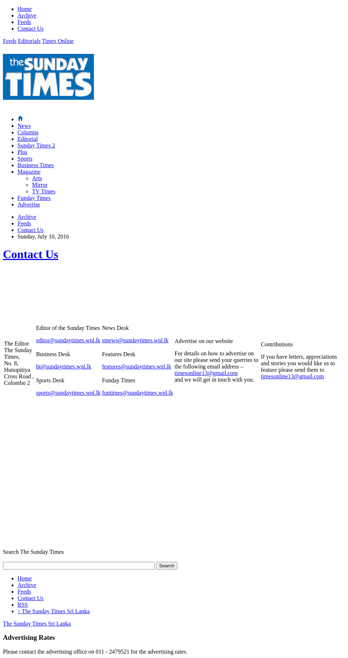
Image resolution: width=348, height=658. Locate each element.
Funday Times (34, 198)
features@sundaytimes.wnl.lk (136, 366)
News (24, 126)
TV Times (43, 191)
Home (24, 9)
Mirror (40, 185)
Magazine (28, 172)
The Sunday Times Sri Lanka (53, 611)
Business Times (35, 165)
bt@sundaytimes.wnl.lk (63, 366)
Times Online (58, 41)
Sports (24, 158)
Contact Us (30, 28)
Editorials (29, 41)
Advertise (28, 204)
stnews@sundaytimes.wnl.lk (135, 340)
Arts (37, 178)
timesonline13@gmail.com (206, 373)
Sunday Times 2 (36, 145)
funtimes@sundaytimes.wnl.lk (137, 393)
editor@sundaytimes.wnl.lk (68, 340)
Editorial (27, 139)
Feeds (24, 22)
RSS (22, 605)
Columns (28, 132)
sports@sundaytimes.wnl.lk (68, 393)
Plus (22, 152)
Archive (26, 15)
